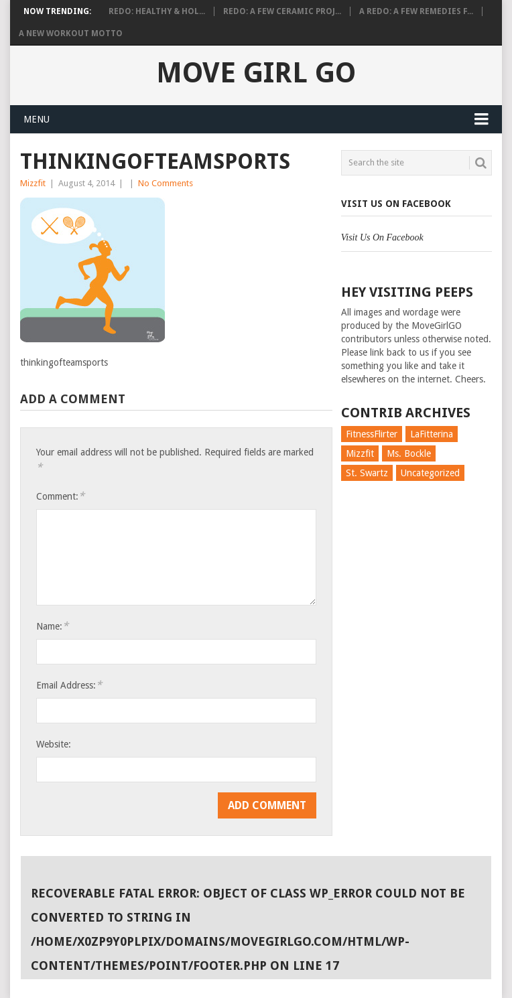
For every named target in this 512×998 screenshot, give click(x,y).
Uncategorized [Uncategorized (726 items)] (430, 473)
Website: (53, 744)
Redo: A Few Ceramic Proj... (282, 11)
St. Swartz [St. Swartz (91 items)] (367, 473)
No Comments (165, 183)
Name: (52, 626)
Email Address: (69, 685)
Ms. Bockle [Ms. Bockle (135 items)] (409, 453)
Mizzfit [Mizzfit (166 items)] (360, 453)
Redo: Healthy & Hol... (157, 11)
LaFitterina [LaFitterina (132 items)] (431, 434)
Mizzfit (33, 183)
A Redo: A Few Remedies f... (416, 11)
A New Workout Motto (71, 33)
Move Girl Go (256, 73)
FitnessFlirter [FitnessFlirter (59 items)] (371, 434)
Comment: (60, 496)
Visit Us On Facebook (396, 203)
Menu (36, 119)
